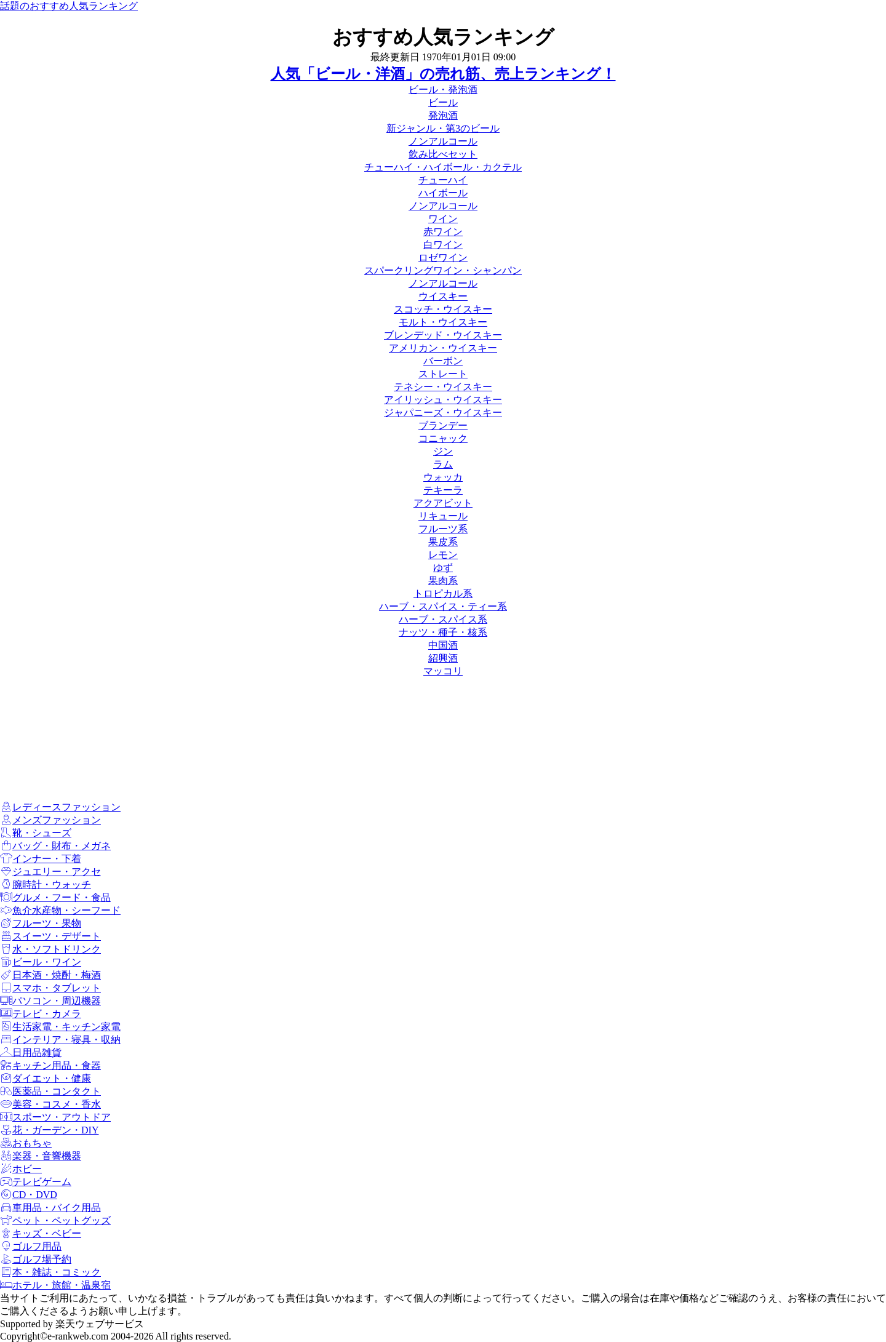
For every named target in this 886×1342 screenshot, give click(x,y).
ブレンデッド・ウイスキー (443, 335)
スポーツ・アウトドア (55, 1117)
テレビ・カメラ (40, 1013)
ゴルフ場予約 (35, 1259)
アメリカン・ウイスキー (443, 348)
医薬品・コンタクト (50, 1091)
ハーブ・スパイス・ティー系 (443, 606)
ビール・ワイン (40, 962)
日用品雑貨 (31, 1052)
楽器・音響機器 (40, 1156)
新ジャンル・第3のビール (443, 128)
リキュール (443, 516)
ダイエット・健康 (45, 1078)
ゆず (443, 567)
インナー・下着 (40, 858)
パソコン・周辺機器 (50, 1001)
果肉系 (443, 580)
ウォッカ (443, 477)
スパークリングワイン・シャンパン (443, 270)
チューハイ (443, 180)
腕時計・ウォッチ (45, 884)
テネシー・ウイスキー (443, 386)
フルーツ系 (443, 529)
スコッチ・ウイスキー (443, 309)
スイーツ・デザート (50, 936)
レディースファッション (60, 807)
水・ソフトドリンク (50, 949)
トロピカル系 (443, 593)
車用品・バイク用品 (50, 1207)
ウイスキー (443, 296)
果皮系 (443, 542)
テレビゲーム (35, 1181)
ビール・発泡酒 (443, 89)
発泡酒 (443, 115)
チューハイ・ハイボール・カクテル (443, 167)
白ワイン (443, 244)
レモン (443, 554)
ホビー (21, 1169)
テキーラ (443, 490)
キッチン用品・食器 (50, 1065)
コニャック (443, 438)
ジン (443, 451)
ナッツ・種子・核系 (443, 632)
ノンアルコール (443, 141)
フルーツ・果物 (40, 923)
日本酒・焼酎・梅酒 (50, 975)
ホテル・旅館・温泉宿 (55, 1285)
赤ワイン (443, 231)
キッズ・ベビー (40, 1233)
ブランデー (443, 425)
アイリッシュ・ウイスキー (443, 399)
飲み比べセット (443, 154)
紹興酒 (443, 658)
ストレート (443, 374)
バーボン (443, 361)
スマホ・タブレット (50, 988)
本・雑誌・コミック (50, 1272)
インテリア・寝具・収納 (60, 1039)
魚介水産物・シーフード (60, 910)
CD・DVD (28, 1194)
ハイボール (443, 193)
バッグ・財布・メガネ (55, 846)
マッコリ (443, 671)
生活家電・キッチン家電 (60, 1026)
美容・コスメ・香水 (50, 1104)
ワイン (443, 219)
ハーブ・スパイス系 (443, 619)
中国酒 (443, 645)
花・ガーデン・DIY (49, 1130)
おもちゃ (26, 1143)
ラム (443, 464)
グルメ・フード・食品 (55, 897)
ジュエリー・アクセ (50, 871)
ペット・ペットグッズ (55, 1220)
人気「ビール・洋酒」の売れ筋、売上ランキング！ (443, 74)
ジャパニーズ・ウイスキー (443, 412)
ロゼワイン (443, 257)
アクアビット (443, 503)
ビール (443, 102)
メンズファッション (50, 820)
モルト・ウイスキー (443, 322)
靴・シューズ (35, 833)
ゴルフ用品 (31, 1246)
